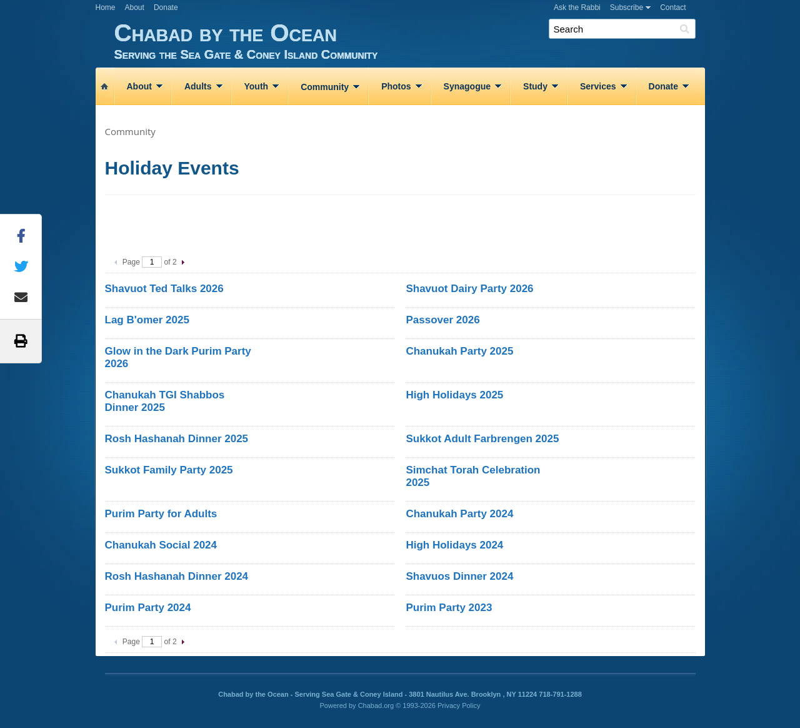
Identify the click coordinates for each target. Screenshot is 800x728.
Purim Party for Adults (161, 514)
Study (535, 86)
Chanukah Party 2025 (459, 351)
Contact (673, 7)
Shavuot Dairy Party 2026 (469, 289)
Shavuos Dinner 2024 (459, 576)
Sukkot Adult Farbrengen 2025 (482, 439)
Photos (396, 86)
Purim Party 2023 (449, 608)
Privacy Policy (459, 705)
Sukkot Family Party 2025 (169, 470)
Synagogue (467, 86)
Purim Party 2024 (148, 608)
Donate (166, 7)
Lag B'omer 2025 (147, 320)
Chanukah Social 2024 (161, 545)
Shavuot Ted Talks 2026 (164, 289)
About (134, 7)
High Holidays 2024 (454, 545)
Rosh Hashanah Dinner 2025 (177, 439)
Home (106, 7)
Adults (198, 86)
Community (325, 87)
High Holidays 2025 (454, 395)
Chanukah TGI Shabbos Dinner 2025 (165, 401)
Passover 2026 (442, 320)
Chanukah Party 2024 (459, 514)
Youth (256, 86)
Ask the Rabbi (577, 7)
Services (598, 86)
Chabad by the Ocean (409, 40)
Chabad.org (376, 705)
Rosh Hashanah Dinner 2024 (177, 576)
